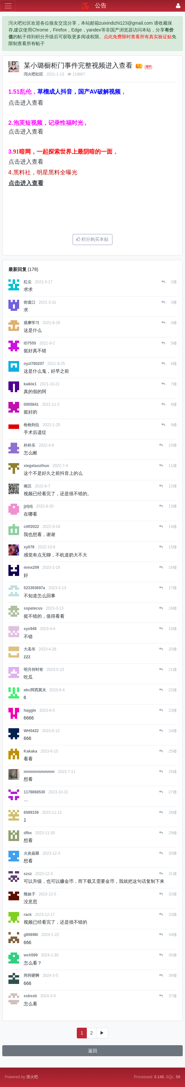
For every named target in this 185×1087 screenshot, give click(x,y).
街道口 (29, 302)
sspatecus (33, 608)
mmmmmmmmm (39, 771)
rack (27, 914)
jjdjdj (28, 506)
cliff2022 (31, 526)
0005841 (31, 404)
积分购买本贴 (92, 239)
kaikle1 (30, 384)
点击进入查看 (25, 102)
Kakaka (30, 751)
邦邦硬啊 (31, 975)
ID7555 (30, 343)
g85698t (31, 934)
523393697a (34, 588)
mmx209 (31, 567)
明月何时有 (33, 669)
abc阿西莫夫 (35, 690)
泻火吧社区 (33, 74)
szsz (28, 873)
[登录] (178, 5)
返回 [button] (92, 1050)
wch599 (31, 955)
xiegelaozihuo (36, 465)
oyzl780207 (34, 363)
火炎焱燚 (31, 853)
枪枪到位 (31, 425)
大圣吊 (29, 649)
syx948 (30, 628)
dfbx (28, 833)
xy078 (29, 547)
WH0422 (31, 731)
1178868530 (34, 792)
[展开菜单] (8, 5)
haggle (30, 710)
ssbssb (30, 996)
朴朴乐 (29, 445)
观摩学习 (31, 323)
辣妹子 (29, 894)
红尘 (27, 282)
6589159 (31, 812)
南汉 (27, 486)
